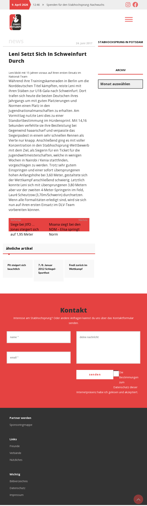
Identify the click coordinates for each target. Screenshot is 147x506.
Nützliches (16, 461)
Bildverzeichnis (19, 482)
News (16, 41)
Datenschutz (121, 388)
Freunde (15, 447)
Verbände (16, 454)
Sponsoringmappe (21, 425)
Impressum (17, 496)
